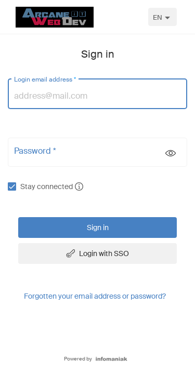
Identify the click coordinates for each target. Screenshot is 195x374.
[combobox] (162, 17)
